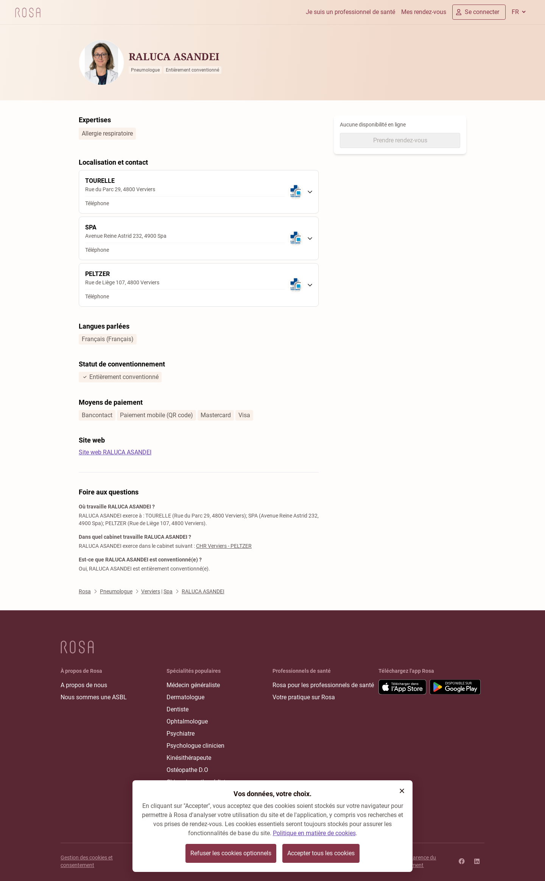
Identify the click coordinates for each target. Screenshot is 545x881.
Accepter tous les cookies (321, 853)
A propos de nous (84, 685)
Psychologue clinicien (195, 745)
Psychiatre (181, 733)
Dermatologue (185, 697)
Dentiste (177, 709)
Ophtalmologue (187, 721)
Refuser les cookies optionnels (230, 853)
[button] (401, 790)
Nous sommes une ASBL (94, 697)
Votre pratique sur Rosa (303, 697)
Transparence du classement (416, 861)
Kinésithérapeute (189, 757)
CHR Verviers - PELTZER (224, 546)
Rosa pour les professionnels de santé (323, 685)
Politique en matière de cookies (314, 833)
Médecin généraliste (193, 685)
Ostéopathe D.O (187, 769)
